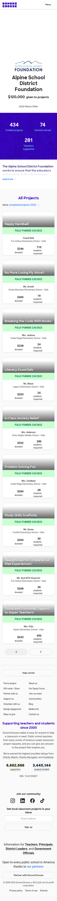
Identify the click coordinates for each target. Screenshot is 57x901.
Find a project (9, 683)
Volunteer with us (11, 704)
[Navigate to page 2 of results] (40, 652)
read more (9, 179)
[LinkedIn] (22, 800)
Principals (46, 844)
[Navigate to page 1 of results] (16, 652)
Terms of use (31, 890)
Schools (44, 890)
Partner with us (10, 693)
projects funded (42, 767)
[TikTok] (42, 800)
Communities (35, 699)
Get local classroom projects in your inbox (28, 810)
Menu (48, 4)
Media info (34, 709)
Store (17, 688)
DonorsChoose (9, 4)
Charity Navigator (28, 757)
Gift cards (8, 688)
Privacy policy (15, 890)
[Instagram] (12, 800)
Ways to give (9, 714)
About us (33, 683)
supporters (15, 767)
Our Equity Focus (37, 688)
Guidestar (48, 757)
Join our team (35, 693)
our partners (35, 866)
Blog (31, 704)
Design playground (12, 709)
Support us (8, 699)
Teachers (31, 844)
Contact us (34, 714)
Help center (28, 673)
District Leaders (16, 849)
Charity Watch (10, 757)
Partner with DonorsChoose (28, 875)
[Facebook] (32, 800)
